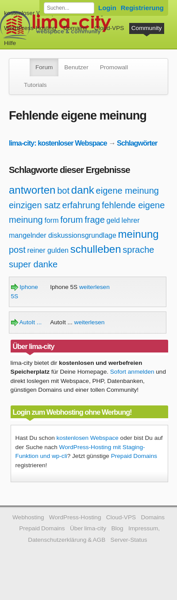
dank (82, 190)
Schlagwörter (137, 143)
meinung (138, 234)
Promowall (114, 67)
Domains (75, 28)
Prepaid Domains (134, 456)
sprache (138, 250)
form (52, 220)
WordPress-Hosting (30, 28)
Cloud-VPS (109, 28)
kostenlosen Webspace (88, 438)
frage (95, 220)
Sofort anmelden (132, 371)
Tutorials (35, 85)
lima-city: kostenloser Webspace (58, 143)
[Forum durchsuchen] (69, 8)
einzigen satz (35, 205)
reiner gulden (48, 250)
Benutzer (76, 67)
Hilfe (10, 43)
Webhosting (28, 517)
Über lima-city (88, 528)
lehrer (131, 220)
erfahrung (81, 205)
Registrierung (142, 7)
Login (107, 7)
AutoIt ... (26, 322)
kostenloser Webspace (34, 13)
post (17, 250)
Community (146, 28)
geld (113, 220)
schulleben (95, 249)
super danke (33, 264)
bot (63, 190)
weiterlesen (94, 287)
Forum (44, 67)
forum (71, 220)
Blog (117, 528)
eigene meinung (127, 190)
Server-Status (129, 539)
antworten (32, 190)
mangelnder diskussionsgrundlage (62, 235)
